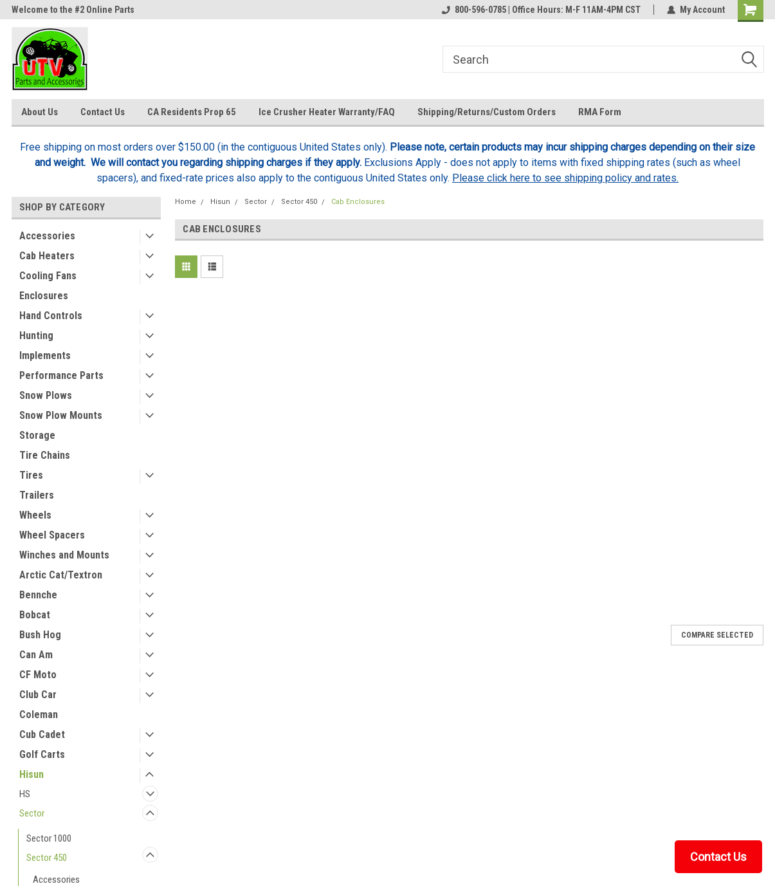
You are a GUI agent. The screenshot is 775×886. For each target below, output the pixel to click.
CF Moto (38, 675)
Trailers (36, 495)
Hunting (36, 335)
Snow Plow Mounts (60, 415)
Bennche (38, 595)
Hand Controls (50, 315)
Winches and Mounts (64, 555)
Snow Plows (45, 395)
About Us (39, 112)
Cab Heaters (47, 256)
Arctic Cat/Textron (60, 575)
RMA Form (599, 112)
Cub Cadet (42, 734)
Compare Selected (717, 635)
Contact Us (102, 112)
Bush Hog (40, 635)
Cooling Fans (48, 276)
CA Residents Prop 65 (191, 112)
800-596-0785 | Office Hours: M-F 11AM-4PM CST (541, 10)
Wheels (35, 515)
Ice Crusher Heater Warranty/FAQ (327, 112)
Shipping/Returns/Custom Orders (486, 112)
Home (185, 202)
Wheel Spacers (52, 535)
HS (24, 794)
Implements (45, 355)
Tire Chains (44, 455)
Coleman (38, 714)
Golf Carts (42, 754)
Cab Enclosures (358, 202)
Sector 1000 (48, 838)
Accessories (47, 236)
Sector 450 (46, 857)
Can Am (36, 655)
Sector (31, 813)
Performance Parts (61, 375)
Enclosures (43, 296)
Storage (37, 435)
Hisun (31, 774)
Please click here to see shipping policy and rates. (565, 178)
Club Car (38, 694)
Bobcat (34, 615)
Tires (31, 475)
